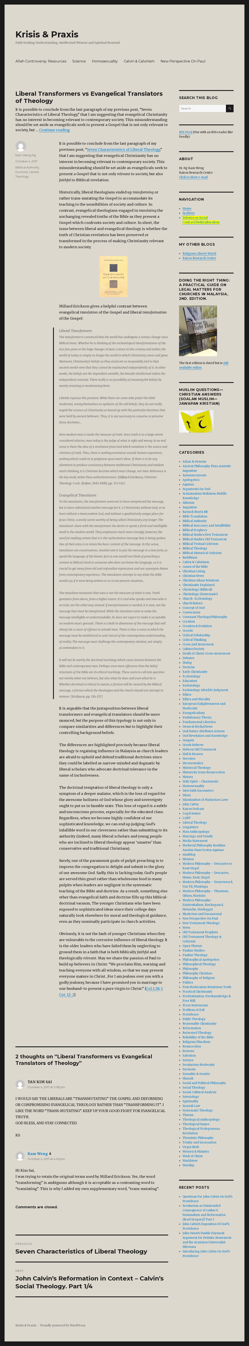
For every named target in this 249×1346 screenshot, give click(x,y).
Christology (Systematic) (200, 594)
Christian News (193, 576)
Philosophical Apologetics (201, 960)
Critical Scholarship (196, 635)
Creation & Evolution (197, 626)
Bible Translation (195, 516)
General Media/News (197, 726)
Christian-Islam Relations (201, 580)
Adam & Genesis (194, 461)
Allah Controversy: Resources (40, 61)
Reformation (192, 1028)
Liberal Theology (195, 822)
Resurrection (192, 1046)
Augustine (190, 507)
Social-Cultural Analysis (199, 1092)
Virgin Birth (191, 1147)
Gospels (188, 740)
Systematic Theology (198, 1110)
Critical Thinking (195, 640)
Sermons (189, 1069)
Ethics (187, 694)
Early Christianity (195, 672)
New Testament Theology (201, 923)
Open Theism (192, 946)
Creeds (188, 631)
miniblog (189, 854)
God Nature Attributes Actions (204, 731)
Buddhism (190, 557)
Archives (189, 213)
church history (193, 603)
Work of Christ (193, 1156)
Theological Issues (196, 1124)
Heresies (189, 758)
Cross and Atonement (198, 644)
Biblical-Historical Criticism (202, 553)
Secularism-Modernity (199, 1065)
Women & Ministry (196, 1151)
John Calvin (191, 804)
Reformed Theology (197, 1033)
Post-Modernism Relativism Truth (207, 987)
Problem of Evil (193, 1010)
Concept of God (194, 608)
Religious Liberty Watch (199, 253)
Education (190, 681)
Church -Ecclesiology (197, 599)
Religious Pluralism (196, 1042)
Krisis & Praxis (46, 34)
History (188, 777)
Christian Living (194, 571)
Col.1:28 (152, 988)
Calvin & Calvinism (139, 61)
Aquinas (188, 484)
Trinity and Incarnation (199, 1142)
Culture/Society (193, 649)
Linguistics (190, 827)
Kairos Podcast (193, 809)
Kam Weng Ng (25, 155)
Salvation (189, 1055)
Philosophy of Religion (199, 978)
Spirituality (190, 1101)
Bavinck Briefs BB (195, 512)
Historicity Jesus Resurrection (204, 772)
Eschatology (191, 685)
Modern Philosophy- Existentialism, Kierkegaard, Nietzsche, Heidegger (203, 904)
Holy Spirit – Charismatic (201, 781)
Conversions (191, 612)
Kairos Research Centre (199, 258)
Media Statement (195, 841)
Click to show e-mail (193, 177)
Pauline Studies (194, 950)
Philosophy (190, 969)
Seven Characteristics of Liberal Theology (123, 149)
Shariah (188, 1078)
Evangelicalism (194, 713)
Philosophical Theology (199, 964)
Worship (188, 1165)
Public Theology (194, 1019)
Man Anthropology (196, 832)
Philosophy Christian (197, 973)
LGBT (187, 818)
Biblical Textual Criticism (200, 544)
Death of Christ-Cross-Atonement (206, 653)
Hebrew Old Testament (199, 749)
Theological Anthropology (201, 1119)
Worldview (190, 1161)
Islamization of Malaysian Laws (205, 800)
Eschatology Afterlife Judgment (205, 690)
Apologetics (191, 480)
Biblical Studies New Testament (205, 535)
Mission (188, 859)
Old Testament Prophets (200, 932)
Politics (188, 982)
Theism (188, 1115)
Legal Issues (192, 813)
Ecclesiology (192, 676)
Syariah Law (191, 1106)
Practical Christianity (197, 992)
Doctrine (21, 172)
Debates (188, 658)
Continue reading (54, 130)
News (186, 928)
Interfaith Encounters (198, 790)
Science (79, 61)
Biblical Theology (195, 548)
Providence (191, 1014)
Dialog (187, 663)
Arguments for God (196, 489)
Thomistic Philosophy (198, 1138)
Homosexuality (105, 61)
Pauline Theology (195, 955)
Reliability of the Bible (198, 1037)
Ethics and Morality (196, 699)
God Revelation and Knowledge (205, 736)
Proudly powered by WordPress (62, 1325)
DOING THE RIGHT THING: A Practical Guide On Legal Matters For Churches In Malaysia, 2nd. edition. (204, 289)
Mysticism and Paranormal (202, 914)
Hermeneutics (193, 763)
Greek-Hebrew (193, 745)
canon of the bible (195, 567)
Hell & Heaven (193, 754)
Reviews (188, 1051)
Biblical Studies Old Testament (205, 539)
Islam (187, 795)
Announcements (194, 475)
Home (187, 208)
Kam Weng (38, 1153)
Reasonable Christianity (200, 1023)
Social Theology (194, 1087)
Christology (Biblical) (197, 589)
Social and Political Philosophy (204, 1083)
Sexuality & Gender (196, 1074)
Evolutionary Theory (197, 717)
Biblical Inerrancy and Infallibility (207, 525)
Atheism (188, 503)
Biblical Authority (27, 167)
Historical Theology (197, 768)
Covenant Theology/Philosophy (205, 617)
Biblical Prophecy (195, 530)
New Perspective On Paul (183, 61)
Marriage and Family (198, 836)
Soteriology (191, 1097)
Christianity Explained (199, 585)
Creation (189, 621)
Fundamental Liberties (199, 722)
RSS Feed (185, 132)
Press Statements (195, 1005)
